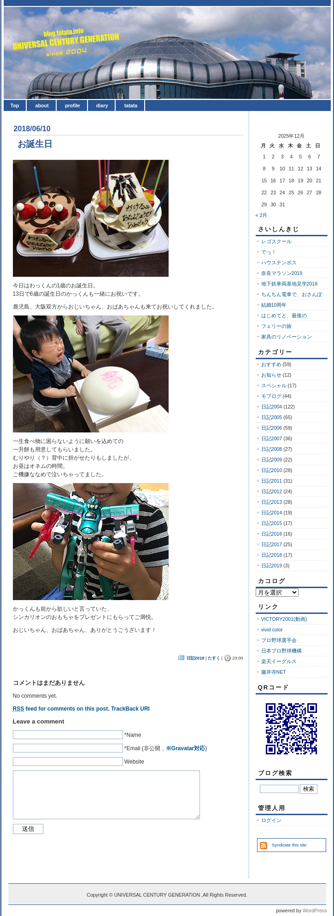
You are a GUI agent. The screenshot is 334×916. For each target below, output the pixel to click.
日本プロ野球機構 (281, 650)
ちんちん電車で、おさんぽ (291, 294)
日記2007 (271, 438)
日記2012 (271, 491)
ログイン (271, 820)
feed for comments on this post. (61, 709)
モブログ (271, 396)
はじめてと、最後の (284, 315)
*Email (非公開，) (165, 748)
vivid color (272, 629)
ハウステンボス (279, 262)
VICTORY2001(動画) (284, 619)
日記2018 (196, 658)
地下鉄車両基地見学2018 (289, 283)
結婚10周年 (274, 305)
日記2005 (271, 417)
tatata (130, 105)
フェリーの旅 (276, 326)
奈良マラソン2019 (282, 273)
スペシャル (274, 385)
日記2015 (271, 523)
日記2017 (271, 544)
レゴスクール (276, 241)
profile (72, 105)
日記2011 (271, 481)
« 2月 (262, 215)
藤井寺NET (273, 672)
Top (15, 105)
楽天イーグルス (279, 661)
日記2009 (271, 459)
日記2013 (271, 502)
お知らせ (271, 375)
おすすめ (271, 364)
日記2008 (271, 449)
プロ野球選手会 (279, 640)
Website (134, 761)
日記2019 (271, 565)
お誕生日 (35, 144)
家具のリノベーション (286, 336)
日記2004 (271, 406)
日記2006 (271, 428)
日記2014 (271, 512)
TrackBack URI (130, 709)
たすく (214, 658)
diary (102, 105)
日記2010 (271, 470)
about (42, 105)
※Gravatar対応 (185, 748)
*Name (132, 735)
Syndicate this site (289, 845)
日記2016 (271, 534)
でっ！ (268, 252)
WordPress (315, 910)
